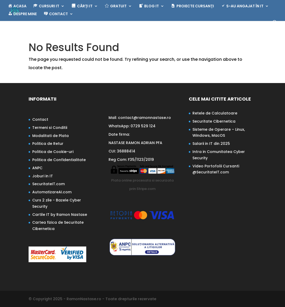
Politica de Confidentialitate (59, 159)
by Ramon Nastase (68, 214)
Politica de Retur (47, 143)
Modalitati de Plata (50, 135)
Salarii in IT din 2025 (211, 143)
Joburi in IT (42, 176)
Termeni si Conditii (49, 127)
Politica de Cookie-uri (52, 151)
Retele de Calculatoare (214, 113)
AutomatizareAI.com (52, 192)
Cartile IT (41, 214)
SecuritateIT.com (48, 184)
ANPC (37, 168)
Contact (40, 119)
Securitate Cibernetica (213, 121)
